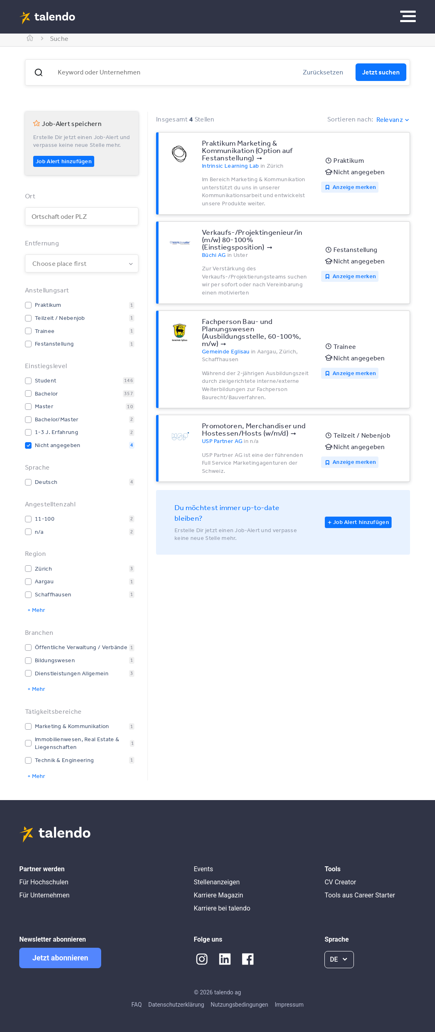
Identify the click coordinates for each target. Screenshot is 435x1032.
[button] (38, 72)
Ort (30, 196)
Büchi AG (214, 255)
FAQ (136, 1004)
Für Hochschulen (43, 882)
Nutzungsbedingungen (239, 1004)
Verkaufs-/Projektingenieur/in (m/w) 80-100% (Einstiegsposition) (252, 239)
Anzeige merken (354, 187)
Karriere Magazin (218, 895)
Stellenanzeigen (217, 882)
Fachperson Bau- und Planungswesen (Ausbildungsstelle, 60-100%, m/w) (251, 332)
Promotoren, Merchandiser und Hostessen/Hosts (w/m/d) (254, 429)
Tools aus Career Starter (359, 895)
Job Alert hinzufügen (64, 161)
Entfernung (42, 243)
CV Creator (340, 882)
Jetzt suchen (381, 72)
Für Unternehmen (44, 895)
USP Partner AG (222, 441)
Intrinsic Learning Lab (230, 165)
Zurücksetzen (323, 72)
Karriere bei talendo (222, 908)
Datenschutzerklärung (176, 1004)
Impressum (289, 1004)
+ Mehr (36, 610)
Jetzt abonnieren (60, 957)
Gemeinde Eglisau (226, 351)
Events (203, 869)
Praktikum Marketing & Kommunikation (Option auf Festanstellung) (247, 150)
